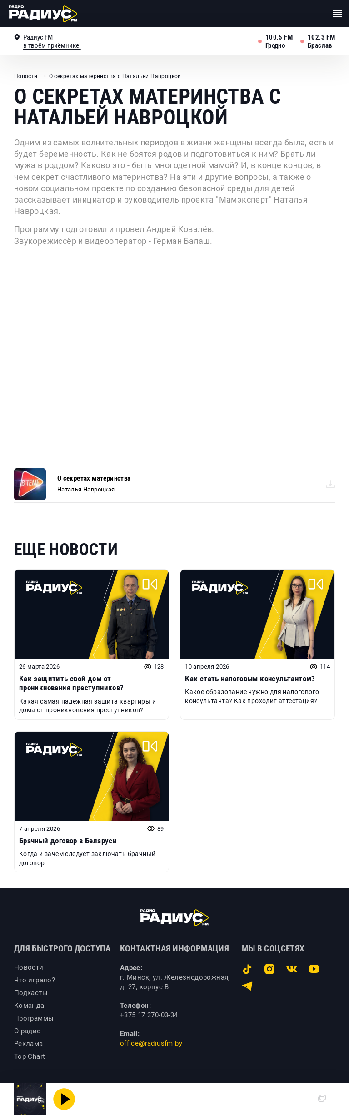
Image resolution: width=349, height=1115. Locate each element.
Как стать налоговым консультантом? (250, 678)
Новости (26, 76)
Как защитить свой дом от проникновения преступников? (71, 683)
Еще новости (66, 549)
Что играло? (34, 980)
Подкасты (31, 993)
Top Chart (29, 1056)
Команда (29, 1005)
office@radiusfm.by (151, 1043)
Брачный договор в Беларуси (68, 840)
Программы (34, 1018)
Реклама (28, 1044)
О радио (27, 1031)
